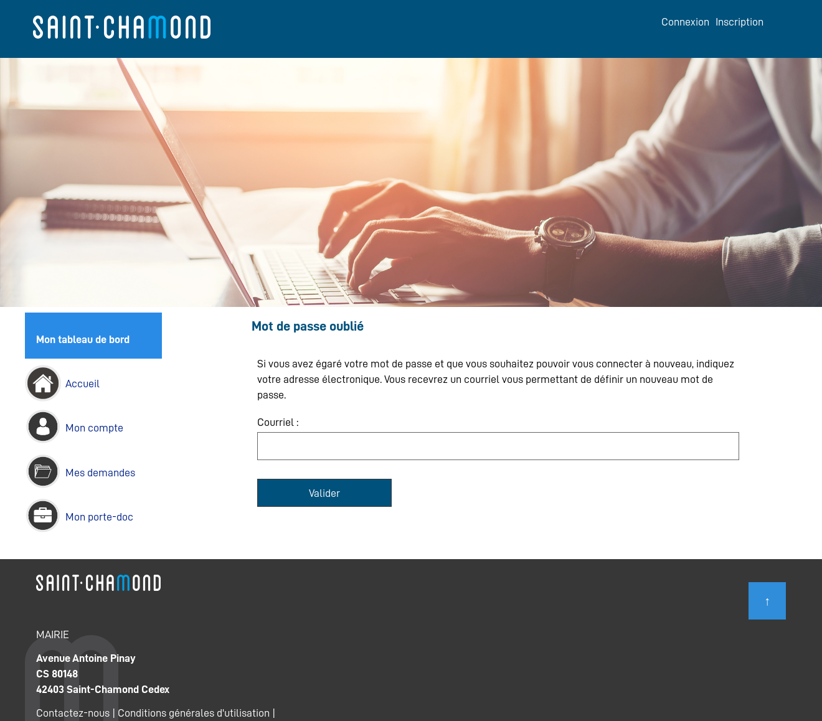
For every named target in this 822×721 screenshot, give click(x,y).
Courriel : (277, 422)
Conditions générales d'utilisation (194, 713)
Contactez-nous (73, 713)
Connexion (685, 21)
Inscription (739, 21)
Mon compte (94, 427)
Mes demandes (100, 472)
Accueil (82, 383)
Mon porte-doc (99, 516)
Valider (324, 493)
